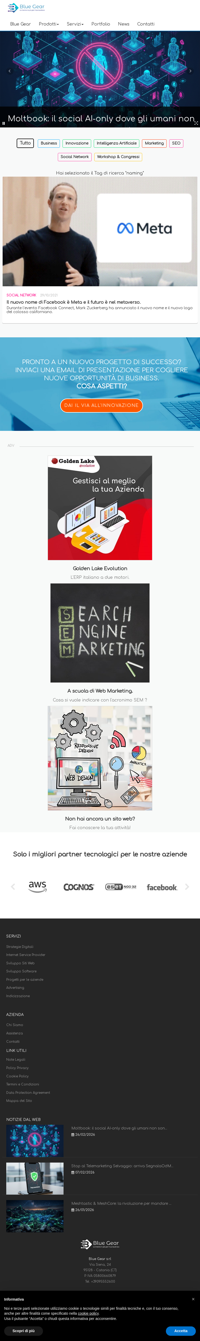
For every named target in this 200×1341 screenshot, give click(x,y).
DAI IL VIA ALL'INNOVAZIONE (101, 405)
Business (49, 143)
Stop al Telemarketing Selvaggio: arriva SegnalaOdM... (122, 1166)
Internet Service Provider (25, 955)
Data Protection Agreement (28, 1093)
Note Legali (15, 1059)
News (123, 24)
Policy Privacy (17, 1068)
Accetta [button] (181, 1331)
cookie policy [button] (88, 1313)
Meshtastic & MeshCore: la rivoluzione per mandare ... (121, 1204)
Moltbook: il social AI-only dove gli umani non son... (119, 1128)
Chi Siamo (14, 1025)
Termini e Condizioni (22, 1084)
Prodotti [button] (49, 24)
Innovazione (76, 143)
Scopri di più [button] (23, 1331)
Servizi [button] (75, 24)
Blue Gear (20, 24)
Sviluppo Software (21, 971)
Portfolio (100, 24)
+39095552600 (103, 1281)
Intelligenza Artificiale (116, 143)
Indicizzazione (18, 996)
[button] (193, 1299)
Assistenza (14, 1033)
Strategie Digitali (19, 947)
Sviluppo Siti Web (20, 963)
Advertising (15, 988)
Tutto (25, 143)
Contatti (145, 24)
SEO (176, 143)
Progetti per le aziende (24, 980)
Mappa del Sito (19, 1101)
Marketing (154, 143)
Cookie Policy (17, 1076)
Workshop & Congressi (118, 157)
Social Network (75, 157)
